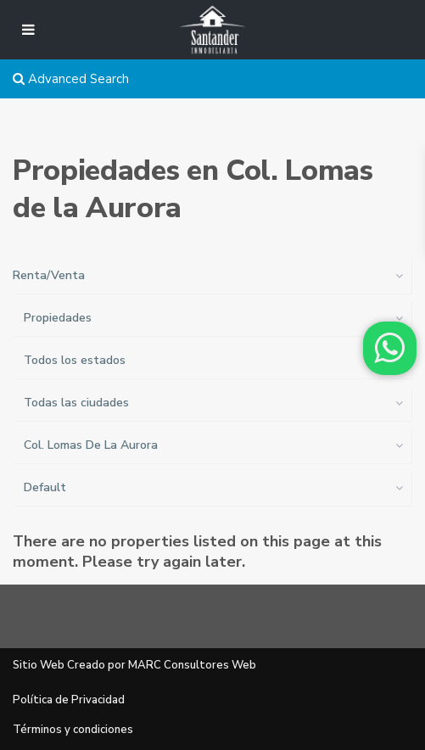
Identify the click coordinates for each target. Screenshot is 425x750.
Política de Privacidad (69, 700)
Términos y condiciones (73, 729)
